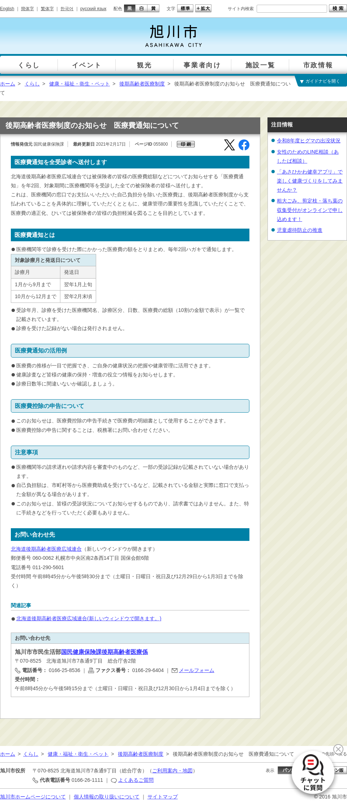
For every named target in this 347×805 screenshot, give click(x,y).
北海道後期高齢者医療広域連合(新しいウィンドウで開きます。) (88, 618)
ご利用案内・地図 (172, 770)
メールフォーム (196, 670)
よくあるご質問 (136, 780)
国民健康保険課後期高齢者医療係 (104, 652)
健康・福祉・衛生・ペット (79, 84)
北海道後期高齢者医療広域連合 (46, 549)
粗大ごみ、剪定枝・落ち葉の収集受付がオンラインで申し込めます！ (310, 210)
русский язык (93, 8)
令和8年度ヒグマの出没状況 (308, 140)
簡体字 (27, 8)
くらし (32, 84)
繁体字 (47, 8)
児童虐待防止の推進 (299, 230)
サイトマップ (162, 797)
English (7, 8)
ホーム (7, 84)
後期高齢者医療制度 (142, 84)
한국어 (66, 8)
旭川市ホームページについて (33, 797)
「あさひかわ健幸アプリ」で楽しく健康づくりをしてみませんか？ (310, 181)
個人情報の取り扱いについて (107, 797)
